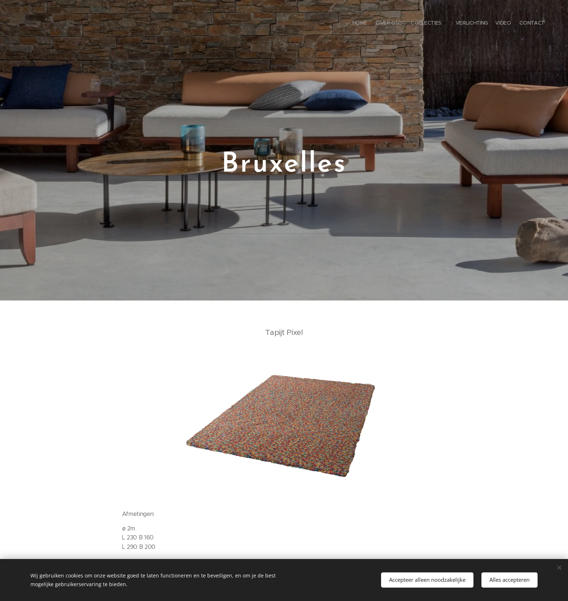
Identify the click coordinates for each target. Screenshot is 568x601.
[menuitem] (504, 23)
